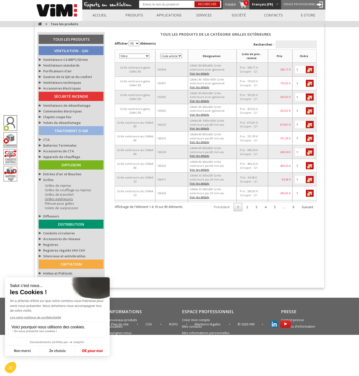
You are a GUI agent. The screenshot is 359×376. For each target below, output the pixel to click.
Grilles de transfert (59, 194)
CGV (149, 365)
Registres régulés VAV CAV (64, 250)
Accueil (99, 15)
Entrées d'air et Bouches (62, 174)
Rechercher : (285, 44)
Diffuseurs (51, 216)
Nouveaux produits (122, 320)
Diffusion (71, 164)
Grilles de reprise (58, 185)
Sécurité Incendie (71, 96)
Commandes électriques (62, 111)
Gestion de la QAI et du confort (67, 77)
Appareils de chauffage (61, 157)
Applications (169, 15)
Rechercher (207, 4)
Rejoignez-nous (120, 333)
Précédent (222, 207)
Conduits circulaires (59, 233)
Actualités (115, 326)
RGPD (174, 365)
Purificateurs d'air (57, 71)
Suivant (307, 207)
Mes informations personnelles (206, 333)
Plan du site (191, 339)
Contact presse (292, 320)
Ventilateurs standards (61, 65)
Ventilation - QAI (71, 50)
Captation (71, 264)
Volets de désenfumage (62, 122)
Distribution (71, 224)
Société (239, 15)
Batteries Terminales (60, 145)
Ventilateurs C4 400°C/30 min (65, 59)
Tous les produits (71, 39)
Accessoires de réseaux (61, 239)
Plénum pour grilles (59, 203)
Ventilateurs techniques (62, 82)
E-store (308, 15)
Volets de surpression (61, 208)
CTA (46, 139)
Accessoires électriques (62, 88)
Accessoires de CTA (58, 151)
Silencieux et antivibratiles (64, 256)
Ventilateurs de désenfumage (66, 105)
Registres (50, 244)
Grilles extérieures (59, 199)
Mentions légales (208, 365)
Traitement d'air (71, 130)
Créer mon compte (196, 320)
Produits (134, 15)
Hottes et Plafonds (57, 273)
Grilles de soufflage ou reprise (68, 190)
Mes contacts (192, 326)
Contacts (273, 15)
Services (204, 15)
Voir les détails (199, 73)
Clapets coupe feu (57, 117)
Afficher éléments (135, 43)
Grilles (48, 180)
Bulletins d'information (298, 326)
